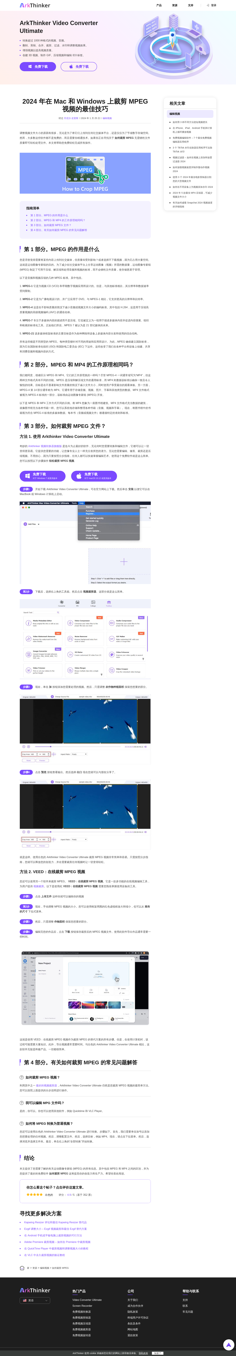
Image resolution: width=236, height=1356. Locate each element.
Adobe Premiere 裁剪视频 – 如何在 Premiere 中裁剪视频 (57, 1242)
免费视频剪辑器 (81, 1317)
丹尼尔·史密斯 (71, 118)
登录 (211, 5)
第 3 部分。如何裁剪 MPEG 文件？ (50, 225)
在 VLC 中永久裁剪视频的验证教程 (44, 1255)
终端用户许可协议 (138, 1317)
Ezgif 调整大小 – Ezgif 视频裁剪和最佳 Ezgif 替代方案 (55, 1229)
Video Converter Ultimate (87, 1300)
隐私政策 (133, 1311)
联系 (185, 1305)
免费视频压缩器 (81, 1323)
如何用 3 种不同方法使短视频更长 (190, 122)
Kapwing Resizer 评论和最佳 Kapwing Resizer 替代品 (55, 1222)
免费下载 (38, 66)
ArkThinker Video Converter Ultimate (59, 27)
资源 (174, 5)
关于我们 (133, 1300)
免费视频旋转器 (81, 1335)
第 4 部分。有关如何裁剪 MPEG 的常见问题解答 (58, 230)
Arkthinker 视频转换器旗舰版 (45, 446)
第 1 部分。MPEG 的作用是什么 (49, 215)
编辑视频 (107, 118)
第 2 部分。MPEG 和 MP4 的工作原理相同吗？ (57, 220)
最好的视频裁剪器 (46, 1085)
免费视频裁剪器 (81, 1329)
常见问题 (188, 1311)
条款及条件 (134, 1323)
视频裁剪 (38, 886)
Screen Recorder (82, 1305)
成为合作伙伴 (135, 1305)
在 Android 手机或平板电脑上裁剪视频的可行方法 (53, 1235)
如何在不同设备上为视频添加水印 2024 (193, 187)
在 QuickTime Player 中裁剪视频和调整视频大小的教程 (56, 1248)
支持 (190, 5)
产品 (159, 5)
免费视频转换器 (81, 1311)
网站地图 (133, 1329)
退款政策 (133, 1335)
